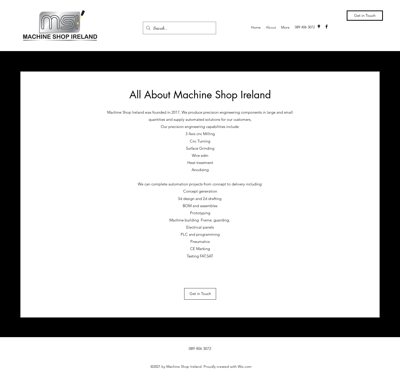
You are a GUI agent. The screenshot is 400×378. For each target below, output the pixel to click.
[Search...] (179, 28)
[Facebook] (326, 26)
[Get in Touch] (365, 15)
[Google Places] (318, 26)
